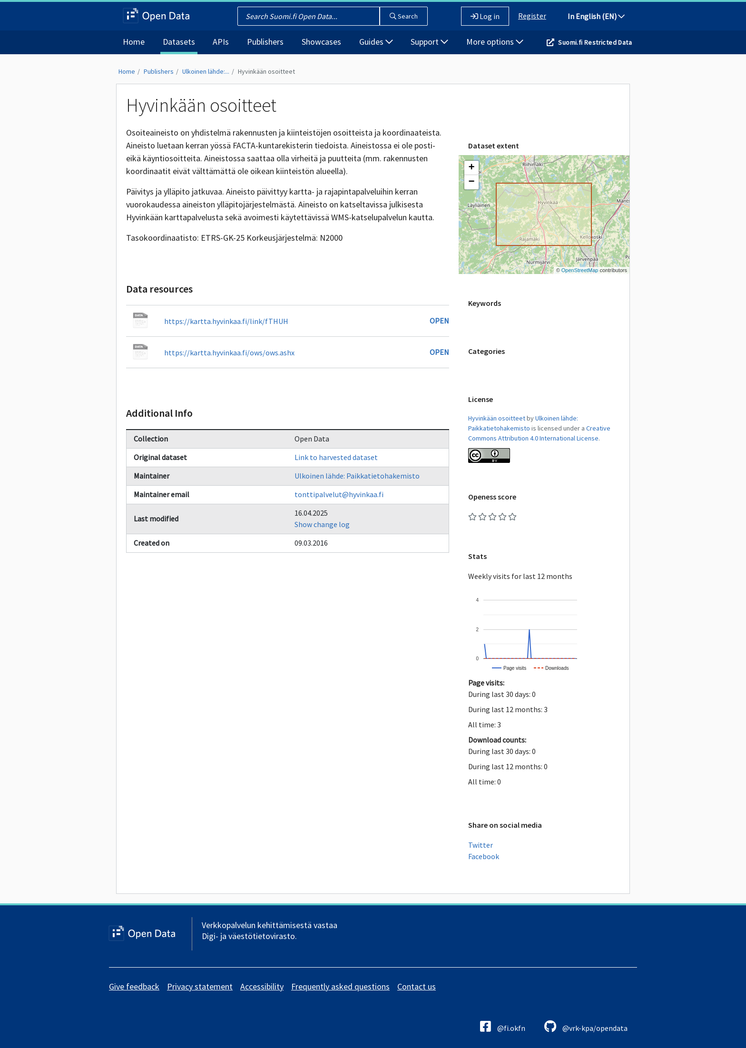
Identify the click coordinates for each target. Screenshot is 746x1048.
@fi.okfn (502, 1026)
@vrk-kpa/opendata (586, 1026)
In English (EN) (596, 16)
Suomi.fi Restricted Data (595, 42)
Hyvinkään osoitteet (266, 71)
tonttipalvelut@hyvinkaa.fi (338, 494)
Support (429, 41)
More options (494, 41)
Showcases (321, 41)
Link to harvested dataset (336, 457)
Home (134, 41)
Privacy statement (200, 986)
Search (404, 16)
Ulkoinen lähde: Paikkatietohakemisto (357, 475)
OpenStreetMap (580, 270)
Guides (376, 41)
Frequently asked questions (340, 986)
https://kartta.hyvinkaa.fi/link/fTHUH (226, 321)
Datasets (179, 41)
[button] (471, 168)
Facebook (483, 856)
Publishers (265, 41)
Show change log (322, 524)
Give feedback (134, 986)
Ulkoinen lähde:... (205, 71)
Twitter (480, 845)
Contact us (416, 986)
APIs (221, 41)
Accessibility (262, 986)
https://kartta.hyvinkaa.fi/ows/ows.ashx (229, 352)
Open (439, 320)
